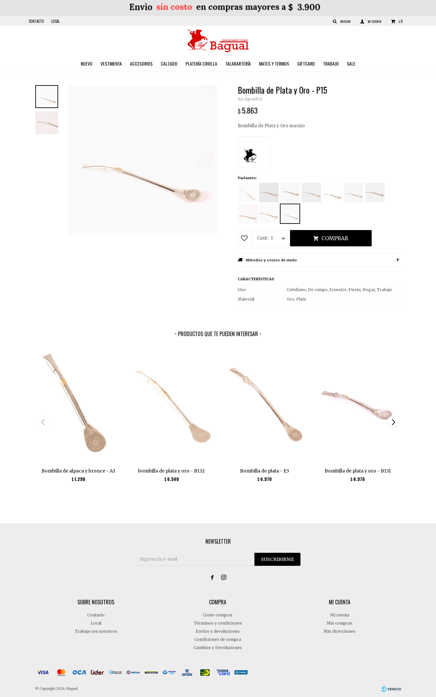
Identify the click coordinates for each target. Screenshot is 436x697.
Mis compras (339, 623)
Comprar (334, 238)
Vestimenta (111, 63)
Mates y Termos (274, 63)
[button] (393, 422)
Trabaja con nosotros (96, 631)
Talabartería (238, 63)
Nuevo (86, 63)
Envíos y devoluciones (218, 631)
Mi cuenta (339, 614)
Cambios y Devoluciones (218, 647)
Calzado (169, 63)
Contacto (36, 21)
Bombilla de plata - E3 (264, 471)
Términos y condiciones (218, 623)
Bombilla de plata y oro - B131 (358, 471)
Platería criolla (201, 63)
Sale (351, 63)
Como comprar (218, 614)
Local (55, 21)
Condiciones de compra (217, 639)
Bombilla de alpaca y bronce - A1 (78, 471)
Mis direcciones (339, 631)
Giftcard (306, 63)
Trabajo (331, 63)
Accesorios (141, 63)
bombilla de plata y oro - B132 (171, 471)
